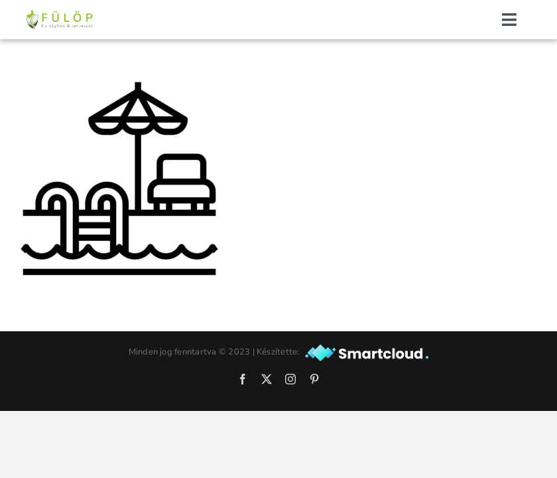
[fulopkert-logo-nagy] (60, 15)
